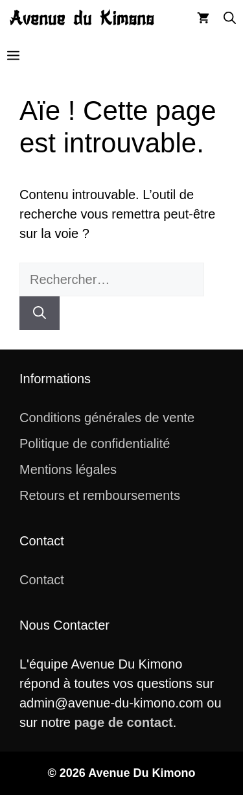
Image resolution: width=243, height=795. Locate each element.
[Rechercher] (39, 313)
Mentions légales (68, 469)
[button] (229, 19)
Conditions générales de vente (106, 417)
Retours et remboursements (99, 495)
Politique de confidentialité (94, 443)
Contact (41, 580)
